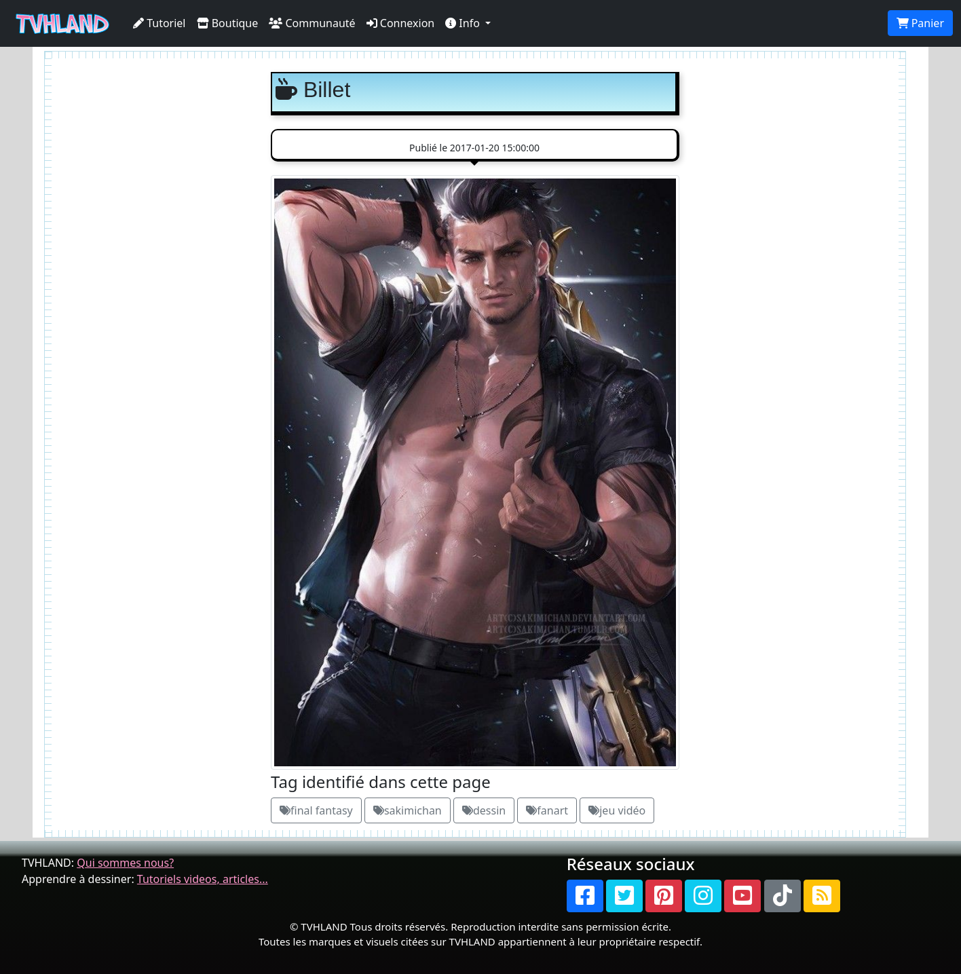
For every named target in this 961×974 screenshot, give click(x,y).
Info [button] (464, 23)
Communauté (312, 23)
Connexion (400, 23)
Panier (920, 23)
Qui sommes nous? (125, 862)
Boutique (228, 23)
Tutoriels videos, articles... (202, 879)
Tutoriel (159, 23)
